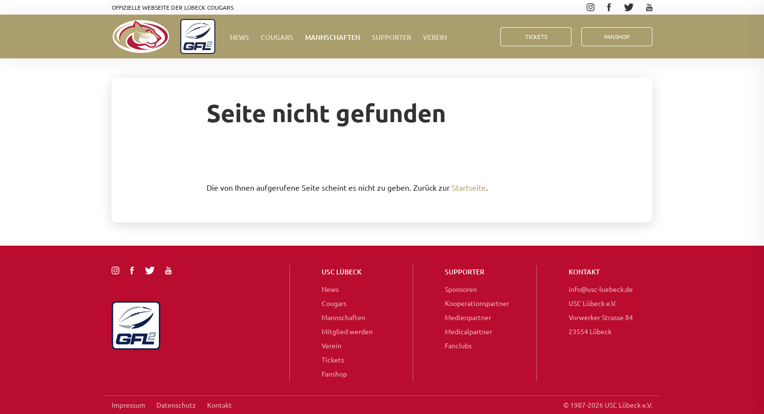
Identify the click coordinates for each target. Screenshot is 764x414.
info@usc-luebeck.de (601, 289)
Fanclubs (458, 345)
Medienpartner (468, 317)
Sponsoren (461, 289)
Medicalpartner (468, 331)
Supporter (391, 37)
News (239, 37)
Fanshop (334, 373)
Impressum (128, 404)
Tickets (536, 36)
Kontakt (219, 404)
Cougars (277, 37)
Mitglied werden (347, 331)
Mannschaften (332, 37)
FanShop (617, 36)
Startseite (469, 187)
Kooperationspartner (477, 303)
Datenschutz (176, 404)
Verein (435, 37)
